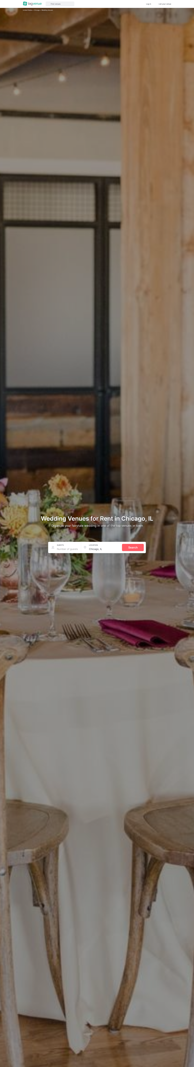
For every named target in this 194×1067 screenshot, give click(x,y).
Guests (60, 545)
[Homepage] (32, 3)
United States (28, 10)
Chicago (37, 10)
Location (93, 545)
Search (133, 547)
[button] (60, 3)
